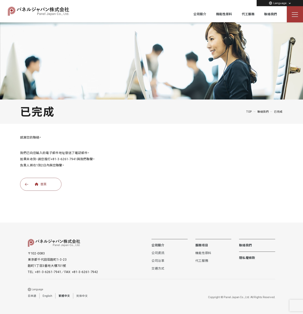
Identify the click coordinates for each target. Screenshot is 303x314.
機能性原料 (224, 14)
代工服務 (248, 14)
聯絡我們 (270, 14)
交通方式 (158, 268)
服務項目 (201, 245)
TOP (249, 111)
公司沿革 (158, 261)
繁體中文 (64, 295)
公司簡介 (199, 14)
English (47, 295)
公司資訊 (158, 253)
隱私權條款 (247, 258)
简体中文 (82, 295)
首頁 (41, 184)
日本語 (32, 295)
